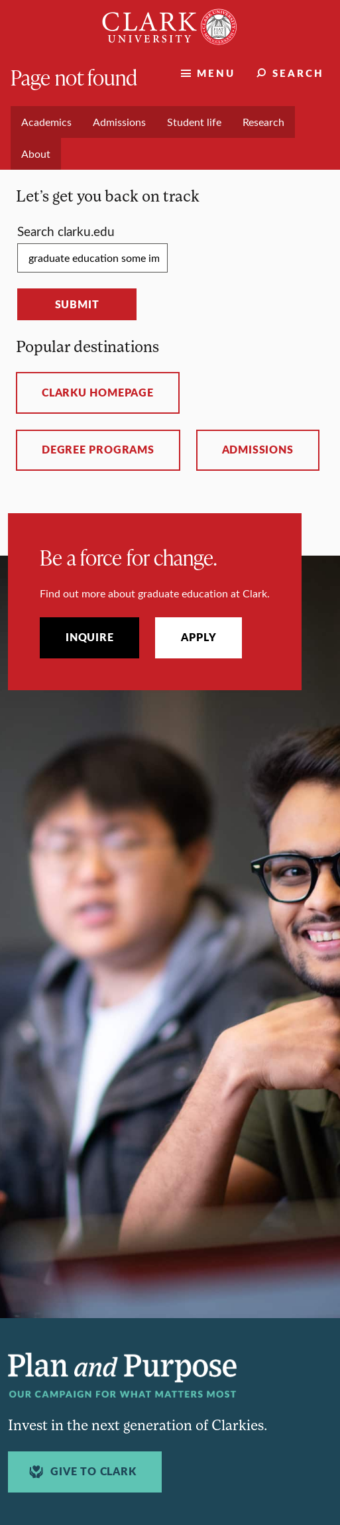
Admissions (258, 449)
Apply (198, 637)
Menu (216, 73)
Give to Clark (81, 1471)
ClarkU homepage (98, 392)
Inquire (89, 637)
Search (298, 73)
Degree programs (98, 449)
